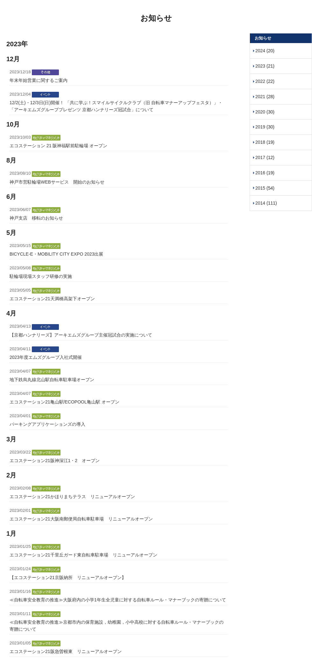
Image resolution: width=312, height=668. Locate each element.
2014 (260, 203)
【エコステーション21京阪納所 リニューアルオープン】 (68, 577)
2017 (260, 157)
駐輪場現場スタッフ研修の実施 (41, 276)
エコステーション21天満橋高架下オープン (52, 298)
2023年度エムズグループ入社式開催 (46, 357)
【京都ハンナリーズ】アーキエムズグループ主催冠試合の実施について (81, 335)
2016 (260, 172)
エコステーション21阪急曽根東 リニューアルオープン (66, 651)
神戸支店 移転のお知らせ (36, 218)
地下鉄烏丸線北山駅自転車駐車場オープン (52, 379)
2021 (260, 96)
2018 (260, 142)
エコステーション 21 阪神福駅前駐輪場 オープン (58, 145)
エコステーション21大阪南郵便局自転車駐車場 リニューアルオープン (81, 518)
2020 (260, 111)
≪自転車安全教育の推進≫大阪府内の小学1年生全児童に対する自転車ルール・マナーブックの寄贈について (118, 599)
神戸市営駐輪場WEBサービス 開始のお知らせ (57, 182)
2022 (260, 81)
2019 (260, 126)
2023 (260, 66)
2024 (260, 50)
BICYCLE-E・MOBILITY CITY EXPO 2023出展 (56, 254)
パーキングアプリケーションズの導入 (47, 424)
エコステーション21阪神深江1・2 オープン (55, 460)
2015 (260, 188)
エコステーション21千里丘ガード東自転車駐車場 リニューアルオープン (83, 554)
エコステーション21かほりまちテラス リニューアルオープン (72, 496)
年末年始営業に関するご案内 (38, 80)
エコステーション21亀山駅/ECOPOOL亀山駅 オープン (64, 401)
